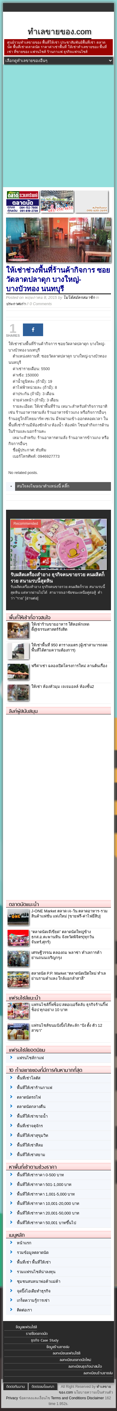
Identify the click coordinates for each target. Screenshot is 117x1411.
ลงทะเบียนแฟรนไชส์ (66, 1353)
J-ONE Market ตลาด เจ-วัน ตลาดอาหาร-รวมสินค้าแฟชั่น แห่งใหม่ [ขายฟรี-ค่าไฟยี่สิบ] (69, 913)
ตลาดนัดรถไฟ (29, 1097)
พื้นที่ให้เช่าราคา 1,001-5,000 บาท (46, 1194)
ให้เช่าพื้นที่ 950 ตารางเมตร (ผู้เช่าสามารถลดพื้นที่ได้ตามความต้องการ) (69, 647)
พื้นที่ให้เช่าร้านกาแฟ (34, 1087)
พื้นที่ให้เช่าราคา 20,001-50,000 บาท (48, 1213)
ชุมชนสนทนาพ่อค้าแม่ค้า (38, 1281)
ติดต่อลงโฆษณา (43, 1387)
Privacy (12, 1398)
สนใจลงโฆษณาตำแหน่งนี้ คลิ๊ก (43, 486)
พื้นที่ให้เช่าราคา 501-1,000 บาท (44, 1184)
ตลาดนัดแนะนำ (24, 904)
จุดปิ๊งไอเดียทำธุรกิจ (34, 1291)
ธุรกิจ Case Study (44, 1340)
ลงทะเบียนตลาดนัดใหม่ (75, 1360)
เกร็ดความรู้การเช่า (33, 1300)
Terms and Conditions (68, 1398)
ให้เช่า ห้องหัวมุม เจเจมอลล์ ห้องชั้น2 (62, 686)
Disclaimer (95, 1398)
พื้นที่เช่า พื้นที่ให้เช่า (34, 1262)
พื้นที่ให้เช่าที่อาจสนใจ (29, 617)
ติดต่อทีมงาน (15, 1387)
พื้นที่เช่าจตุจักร (30, 1126)
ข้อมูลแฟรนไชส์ (26, 1327)
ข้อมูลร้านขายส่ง (57, 1347)
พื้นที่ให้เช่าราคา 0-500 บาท (40, 1175)
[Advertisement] (58, 125)
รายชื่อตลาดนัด (37, 1334)
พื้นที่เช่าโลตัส (28, 1078)
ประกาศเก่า (15, 304)
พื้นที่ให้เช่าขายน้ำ (32, 1116)
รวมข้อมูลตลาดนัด (33, 1252)
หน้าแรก (24, 1243)
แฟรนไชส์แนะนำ (24, 998)
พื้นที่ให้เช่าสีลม (30, 1145)
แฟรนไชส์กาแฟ (30, 1058)
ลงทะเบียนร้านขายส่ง (98, 1373)
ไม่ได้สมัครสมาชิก (79, 297)
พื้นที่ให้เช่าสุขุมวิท (32, 1135)
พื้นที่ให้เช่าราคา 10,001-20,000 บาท (48, 1203)
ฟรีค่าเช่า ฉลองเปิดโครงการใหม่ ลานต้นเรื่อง (69, 666)
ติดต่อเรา (24, 1310)
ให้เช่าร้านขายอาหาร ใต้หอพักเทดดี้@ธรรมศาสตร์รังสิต (60, 627)
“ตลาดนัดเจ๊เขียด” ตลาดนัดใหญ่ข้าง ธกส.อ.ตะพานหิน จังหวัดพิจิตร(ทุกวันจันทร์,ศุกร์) (62, 937)
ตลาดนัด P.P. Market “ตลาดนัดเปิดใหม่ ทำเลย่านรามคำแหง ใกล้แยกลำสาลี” (68, 976)
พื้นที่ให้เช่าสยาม (31, 1155)
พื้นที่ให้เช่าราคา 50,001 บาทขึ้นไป (46, 1223)
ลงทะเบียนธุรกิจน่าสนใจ (85, 1366)
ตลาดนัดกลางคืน (31, 1106)
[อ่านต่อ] (31, 598)
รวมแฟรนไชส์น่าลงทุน (36, 1272)
